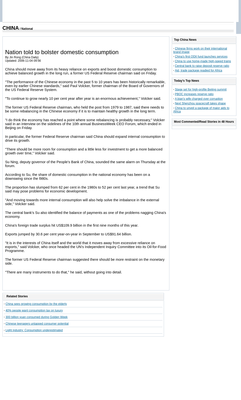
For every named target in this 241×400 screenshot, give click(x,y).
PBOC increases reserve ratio (194, 94)
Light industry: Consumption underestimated (34, 330)
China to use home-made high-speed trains (203, 61)
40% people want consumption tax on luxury (34, 310)
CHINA (10, 28)
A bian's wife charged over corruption (199, 98)
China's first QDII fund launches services (201, 56)
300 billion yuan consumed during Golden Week (37, 317)
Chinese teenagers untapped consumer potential (37, 323)
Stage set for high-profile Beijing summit (201, 89)
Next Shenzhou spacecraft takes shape (200, 103)
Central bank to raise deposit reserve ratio (202, 66)
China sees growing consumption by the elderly (36, 304)
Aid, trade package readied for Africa (198, 70)
